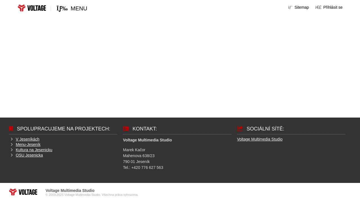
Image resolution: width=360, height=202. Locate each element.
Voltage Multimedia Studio (260, 139)
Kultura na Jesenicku (34, 150)
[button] (329, 7)
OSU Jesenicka (29, 155)
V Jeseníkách (27, 139)
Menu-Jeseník (28, 144)
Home (32, 8)
